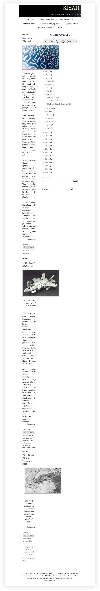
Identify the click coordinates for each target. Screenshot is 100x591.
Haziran (50, 111)
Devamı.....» (31, 239)
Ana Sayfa (29, 554)
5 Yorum (26, 244)
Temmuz (50, 108)
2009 (47, 159)
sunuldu (25, 422)
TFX (31, 440)
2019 (47, 75)
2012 (47, 149)
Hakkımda (30, 19)
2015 (47, 139)
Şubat (49, 125)
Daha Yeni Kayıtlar (29, 548)
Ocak (49, 128)
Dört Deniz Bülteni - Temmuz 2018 (28, 459)
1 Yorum (26, 532)
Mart (49, 121)
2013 (47, 146)
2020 (47, 71)
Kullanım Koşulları (45, 28)
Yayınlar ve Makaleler (46, 19)
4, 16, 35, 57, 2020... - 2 (29, 264)
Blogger (63, 578)
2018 (47, 78)
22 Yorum (26, 429)
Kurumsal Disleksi (27, 40)
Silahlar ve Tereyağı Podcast (51, 24)
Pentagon (26, 440)
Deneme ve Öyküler (66, 19)
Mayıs (49, 115)
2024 (47, 58)
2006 (47, 169)
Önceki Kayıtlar (29, 552)
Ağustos (50, 94)
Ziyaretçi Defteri (71, 24)
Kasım (49, 84)
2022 (47, 65)
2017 (47, 132)
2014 (47, 142)
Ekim (49, 88)
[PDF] (28, 522)
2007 (47, 166)
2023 (47, 61)
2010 (47, 156)
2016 (47, 136)
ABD (29, 436)
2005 (47, 172)
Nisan (49, 118)
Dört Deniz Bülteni (29, 24)
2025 (47, 55)
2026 (47, 51)
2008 (47, 162)
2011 (47, 152)
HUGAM (29, 438)
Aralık (49, 81)
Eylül (49, 91)
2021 (47, 68)
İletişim (59, 28)
